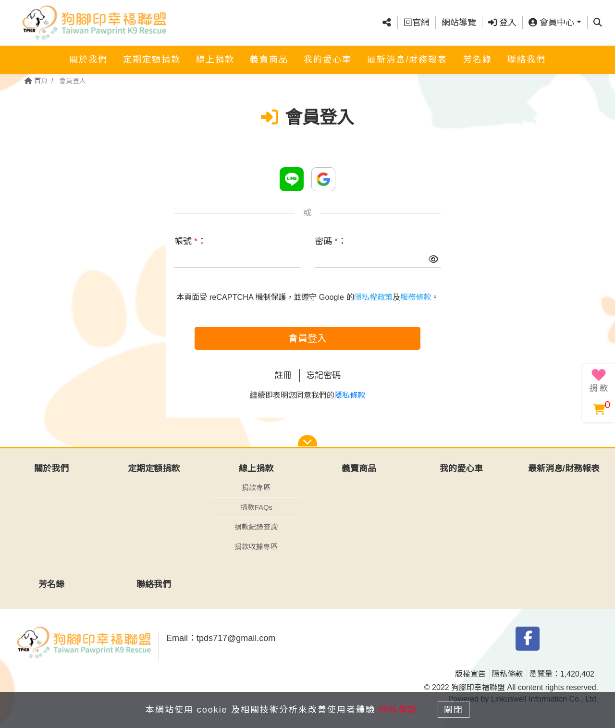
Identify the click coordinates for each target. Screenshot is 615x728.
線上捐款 (215, 59)
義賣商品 (269, 59)
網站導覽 (459, 22)
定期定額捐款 (152, 59)
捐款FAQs (256, 507)
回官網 (417, 22)
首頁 (36, 81)
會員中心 (551, 22)
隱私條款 (349, 395)
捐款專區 (256, 487)
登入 (502, 22)
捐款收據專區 (256, 547)
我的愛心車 (328, 59)
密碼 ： (330, 241)
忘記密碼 (323, 375)
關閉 (454, 710)
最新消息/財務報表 (407, 59)
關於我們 (88, 59)
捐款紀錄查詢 (256, 527)
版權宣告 (470, 674)
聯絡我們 (526, 59)
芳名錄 (477, 59)
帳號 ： (190, 241)
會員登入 (307, 338)
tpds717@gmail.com (236, 638)
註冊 (283, 375)
